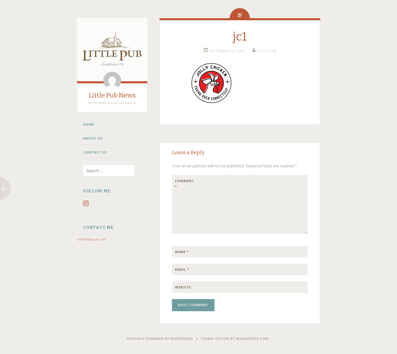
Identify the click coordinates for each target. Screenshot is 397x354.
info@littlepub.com (91, 239)
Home (88, 124)
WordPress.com (252, 338)
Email (182, 269)
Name (182, 251)
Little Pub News (112, 95)
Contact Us (95, 152)
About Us (93, 138)
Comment (184, 184)
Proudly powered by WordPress (160, 338)
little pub (266, 51)
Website (183, 287)
